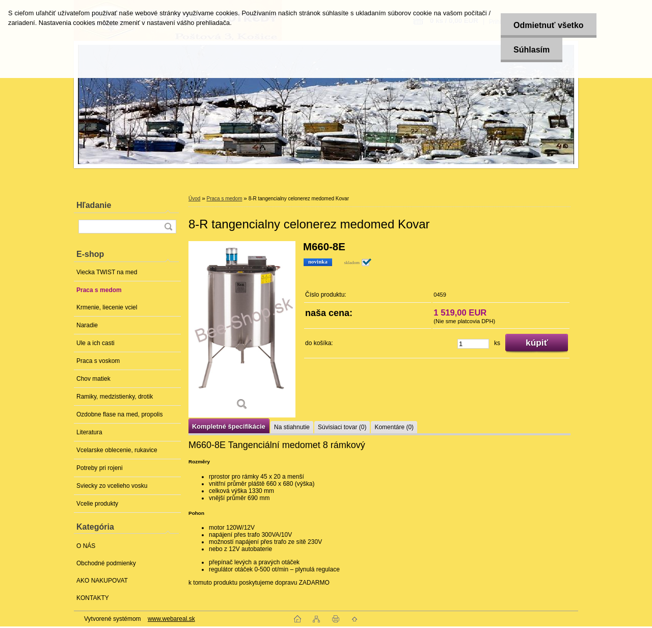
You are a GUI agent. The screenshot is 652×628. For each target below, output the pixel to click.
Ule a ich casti (95, 343)
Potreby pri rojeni (99, 468)
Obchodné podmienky (106, 563)
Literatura (89, 432)
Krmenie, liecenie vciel (106, 307)
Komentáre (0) (394, 427)
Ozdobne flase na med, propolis (119, 414)
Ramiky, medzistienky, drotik (114, 396)
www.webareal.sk (171, 618)
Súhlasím (531, 49)
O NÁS (85, 546)
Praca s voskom (98, 360)
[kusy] (473, 344)
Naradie (87, 325)
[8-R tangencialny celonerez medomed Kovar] (242, 329)
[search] (168, 226)
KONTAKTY (92, 597)
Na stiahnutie (292, 427)
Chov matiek (93, 378)
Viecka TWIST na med (106, 272)
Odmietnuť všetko (548, 25)
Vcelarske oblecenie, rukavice (116, 450)
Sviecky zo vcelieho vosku (111, 485)
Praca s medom (99, 290)
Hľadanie (93, 205)
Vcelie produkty (97, 503)
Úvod (194, 198)
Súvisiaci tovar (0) (342, 427)
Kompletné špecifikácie (228, 426)
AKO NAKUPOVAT (102, 580)
